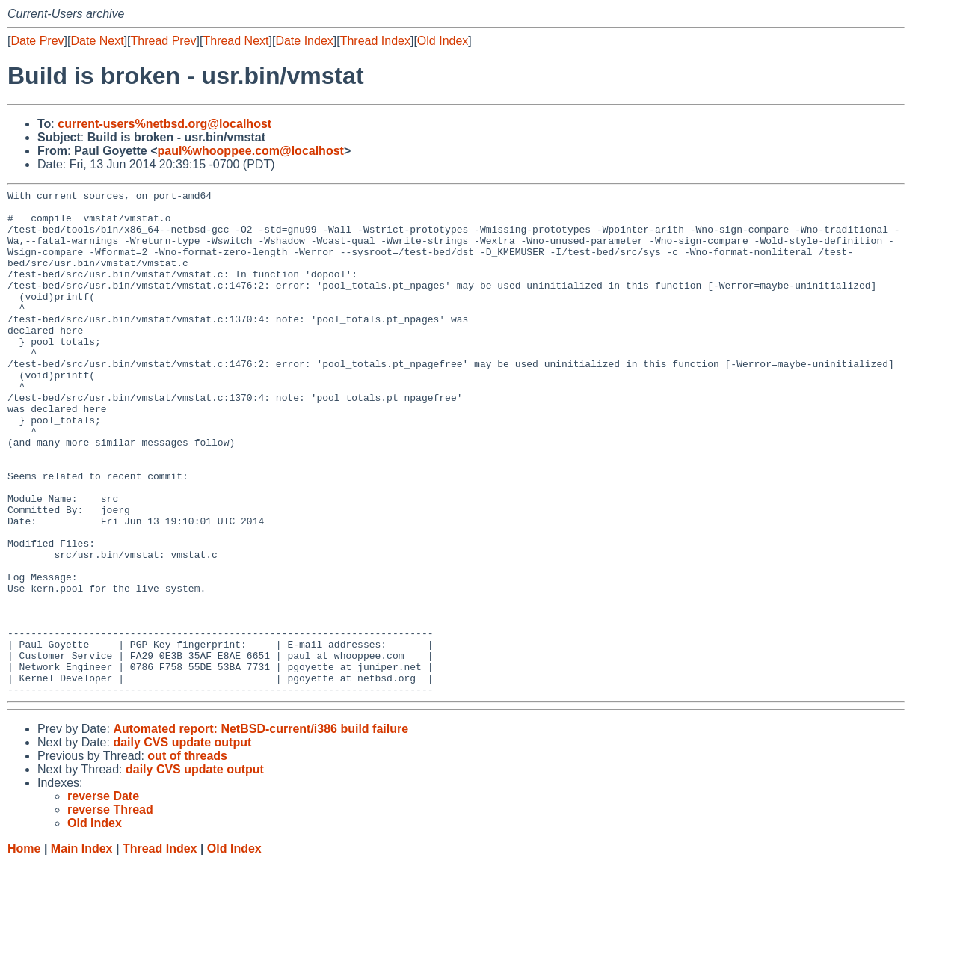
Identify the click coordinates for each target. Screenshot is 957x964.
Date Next (96, 40)
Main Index (82, 949)
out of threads (187, 856)
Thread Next (235, 40)
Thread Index (375, 40)
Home (23, 949)
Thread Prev (164, 40)
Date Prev (37, 40)
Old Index (442, 40)
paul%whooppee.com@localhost (250, 150)
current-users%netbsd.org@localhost (164, 123)
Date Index (304, 40)
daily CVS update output (182, 843)
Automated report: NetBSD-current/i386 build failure (260, 829)
